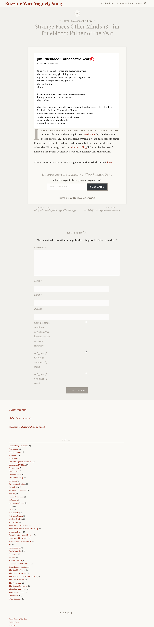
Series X (12, 537)
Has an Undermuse (16, 477)
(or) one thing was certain (18, 426)
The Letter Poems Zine (18, 553)
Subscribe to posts (17, 390)
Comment (40, 247)
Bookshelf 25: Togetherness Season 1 (98, 209)
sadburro (12, 605)
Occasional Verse (15, 512)
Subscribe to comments (20, 398)
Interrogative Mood (16, 483)
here (109, 162)
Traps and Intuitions (17, 573)
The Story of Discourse (18, 566)
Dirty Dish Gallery (16, 458)
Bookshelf (13, 439)
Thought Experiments (17, 569)
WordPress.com (62, 624)
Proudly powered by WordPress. (20, 624)
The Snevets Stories (16, 560)
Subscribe (97, 187)
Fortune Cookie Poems (18, 470)
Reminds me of (15, 528)
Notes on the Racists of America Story (23, 509)
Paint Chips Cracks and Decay (20, 515)
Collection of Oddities (17, 445)
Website (38, 295)
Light (11, 486)
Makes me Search (16, 496)
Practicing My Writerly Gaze (20, 522)
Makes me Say (14, 493)
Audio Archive (125, 3)
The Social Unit (15, 563)
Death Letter (14, 451)
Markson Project (15, 499)
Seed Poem (89, 134)
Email (38, 288)
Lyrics (11, 490)
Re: (10, 525)
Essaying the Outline (17, 464)
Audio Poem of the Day (18, 599)
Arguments (13, 435)
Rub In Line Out (15, 531)
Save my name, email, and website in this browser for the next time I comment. (42, 314)
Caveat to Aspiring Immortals (20, 442)
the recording (79, 147)
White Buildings (15, 579)
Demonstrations (15, 455)
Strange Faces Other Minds (81, 198)
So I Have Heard (15, 541)
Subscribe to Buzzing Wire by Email (27, 407)
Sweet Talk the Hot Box (18, 547)
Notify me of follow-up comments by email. (40, 340)
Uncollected (13, 576)
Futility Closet (14, 602)
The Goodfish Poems (17, 550)
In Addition (13, 480)
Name (38, 280)
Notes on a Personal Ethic (19, 506)
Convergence (14, 448)
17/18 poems (13, 429)
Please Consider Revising (19, 518)
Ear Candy (13, 461)
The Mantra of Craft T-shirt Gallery (23, 557)
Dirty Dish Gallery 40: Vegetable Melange (55, 209)
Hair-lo (12, 474)
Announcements (15, 432)
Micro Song (13, 502)
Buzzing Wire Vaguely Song (33, 3)
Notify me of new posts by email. (40, 359)
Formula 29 (13, 467)
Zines (139, 3)
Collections (107, 3)
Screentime (13, 534)
